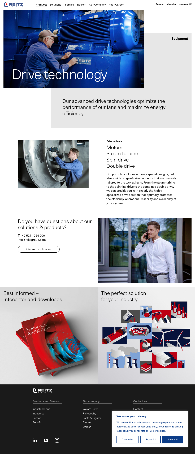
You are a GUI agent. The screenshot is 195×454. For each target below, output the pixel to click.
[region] (150, 429)
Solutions (55, 4)
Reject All (150, 439)
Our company (91, 401)
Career (87, 426)
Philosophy (89, 413)
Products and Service (46, 401)
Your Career (116, 4)
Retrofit (81, 4)
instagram (57, 440)
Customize (127, 439)
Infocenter (171, 4)
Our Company (97, 4)
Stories (87, 422)
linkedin (35, 440)
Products (41, 4)
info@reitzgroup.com (32, 240)
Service (69, 4)
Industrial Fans (41, 409)
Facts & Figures (92, 418)
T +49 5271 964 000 (31, 235)
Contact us (140, 401)
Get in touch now (38, 249)
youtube (46, 440)
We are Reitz (90, 409)
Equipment (179, 39)
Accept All (172, 439)
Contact (159, 4)
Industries (38, 413)
